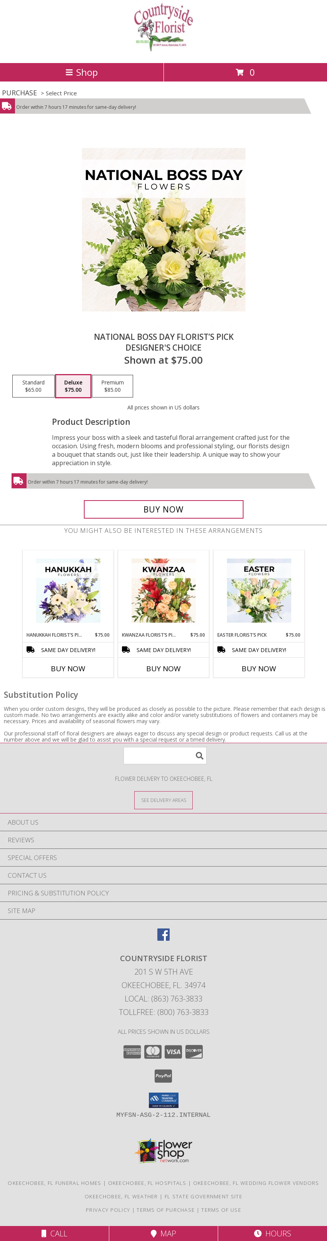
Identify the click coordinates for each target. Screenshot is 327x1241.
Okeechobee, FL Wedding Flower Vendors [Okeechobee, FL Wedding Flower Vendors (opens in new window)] (256, 1182)
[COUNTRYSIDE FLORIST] (163, 51)
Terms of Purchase (166, 1209)
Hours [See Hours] (272, 1233)
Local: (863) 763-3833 (163, 998)
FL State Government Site (203, 1196)
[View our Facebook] (163, 938)
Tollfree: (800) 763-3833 (164, 1012)
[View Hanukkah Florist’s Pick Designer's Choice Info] (68, 591)
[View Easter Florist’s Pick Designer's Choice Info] (259, 591)
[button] (164, 1100)
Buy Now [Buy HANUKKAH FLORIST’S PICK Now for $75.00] (68, 669)
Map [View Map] (163, 1233)
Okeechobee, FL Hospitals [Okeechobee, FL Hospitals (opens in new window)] (147, 1182)
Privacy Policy (108, 1209)
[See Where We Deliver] (163, 799)
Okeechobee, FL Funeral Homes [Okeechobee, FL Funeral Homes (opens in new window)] (54, 1182)
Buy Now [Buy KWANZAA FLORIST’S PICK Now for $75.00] (163, 669)
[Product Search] (165, 755)
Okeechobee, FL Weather (121, 1196)
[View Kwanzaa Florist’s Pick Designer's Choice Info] (164, 591)
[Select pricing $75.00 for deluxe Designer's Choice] (73, 386)
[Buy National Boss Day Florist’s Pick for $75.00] (164, 509)
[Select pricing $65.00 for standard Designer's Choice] (33, 386)
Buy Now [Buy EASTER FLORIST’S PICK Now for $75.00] (259, 669)
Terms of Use (221, 1209)
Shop (81, 72)
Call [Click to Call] (54, 1233)
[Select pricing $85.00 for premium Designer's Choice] (112, 386)
